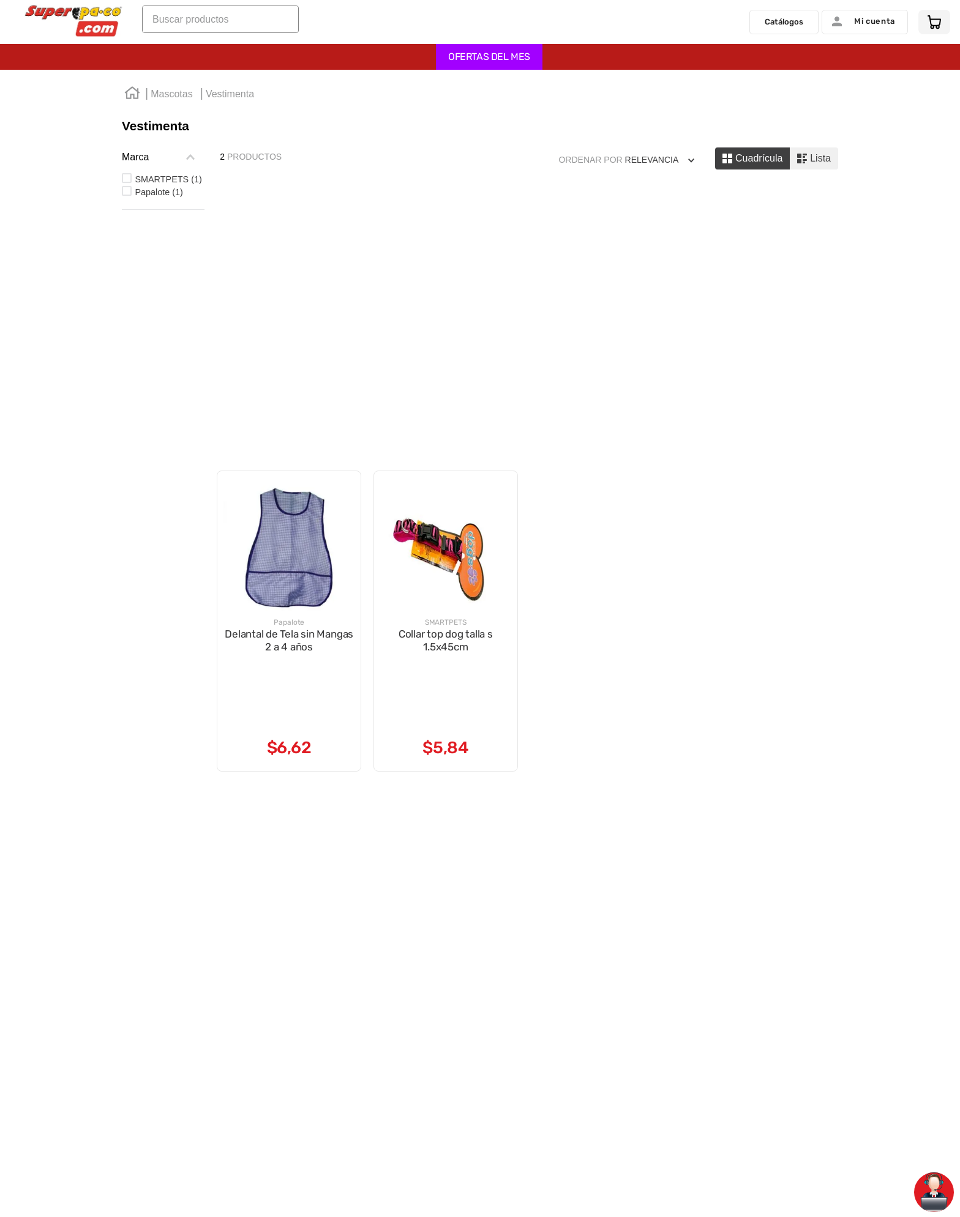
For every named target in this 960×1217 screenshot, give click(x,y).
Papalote (158, 195)
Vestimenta (230, 97)
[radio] (752, 162)
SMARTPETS (168, 182)
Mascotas (171, 97)
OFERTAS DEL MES (489, 59)
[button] (163, 160)
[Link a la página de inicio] (132, 97)
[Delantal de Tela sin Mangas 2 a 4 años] (289, 322)
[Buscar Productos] (285, 23)
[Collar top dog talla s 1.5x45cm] (445, 322)
